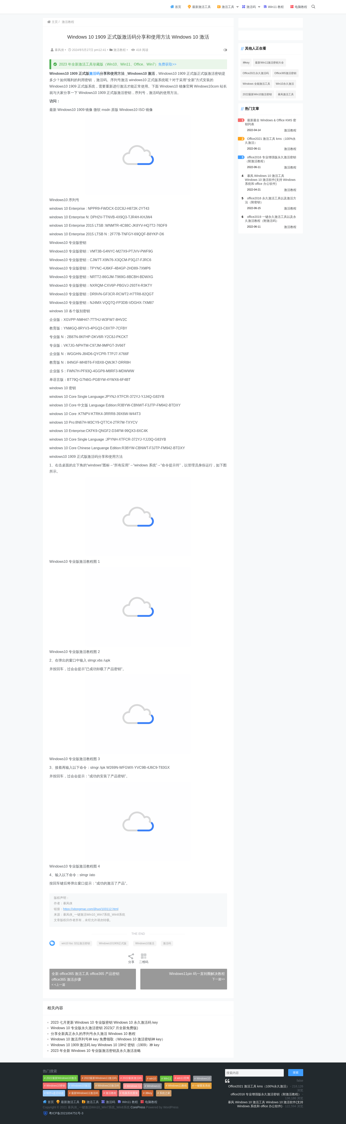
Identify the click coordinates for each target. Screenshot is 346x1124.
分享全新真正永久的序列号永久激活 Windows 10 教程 (93, 1034)
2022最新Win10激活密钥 (256, 94)
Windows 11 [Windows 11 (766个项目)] (134, 1086)
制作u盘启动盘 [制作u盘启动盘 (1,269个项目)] (55, 1093)
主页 (52, 22)
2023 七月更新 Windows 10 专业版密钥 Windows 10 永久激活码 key (104, 1022)
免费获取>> (167, 64)
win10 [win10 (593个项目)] (152, 1078)
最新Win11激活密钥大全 (268, 62)
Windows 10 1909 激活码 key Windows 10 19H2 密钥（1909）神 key (105, 1045)
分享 (130, 958)
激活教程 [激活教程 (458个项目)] (111, 1093)
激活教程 (68, 22)
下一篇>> (216, 979)
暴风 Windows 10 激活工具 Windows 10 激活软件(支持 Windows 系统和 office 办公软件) (269, 179)
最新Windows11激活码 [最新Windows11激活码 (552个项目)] (84, 1093)
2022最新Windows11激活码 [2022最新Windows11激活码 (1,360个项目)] (100, 1078)
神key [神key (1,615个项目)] (148, 1093)
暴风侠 (58, 50)
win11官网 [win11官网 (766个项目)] (183, 1078)
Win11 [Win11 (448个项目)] (167, 1078)
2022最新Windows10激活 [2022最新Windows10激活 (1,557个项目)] (61, 1078)
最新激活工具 (199, 7)
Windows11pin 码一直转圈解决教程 (195, 974)
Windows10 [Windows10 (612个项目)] (203, 1078)
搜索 (296, 1072)
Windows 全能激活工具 (255, 83)
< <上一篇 (59, 984)
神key (244, 62)
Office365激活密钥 (284, 73)
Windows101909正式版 (113, 943)
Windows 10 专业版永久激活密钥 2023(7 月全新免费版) (94, 1028)
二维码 (143, 958)
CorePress (138, 1107)
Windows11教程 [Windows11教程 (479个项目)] (177, 1085)
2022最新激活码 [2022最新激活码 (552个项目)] (132, 1078)
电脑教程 (298, 7)
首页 (175, 7)
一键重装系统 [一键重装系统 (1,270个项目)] (202, 1085)
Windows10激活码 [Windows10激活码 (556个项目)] (108, 1085)
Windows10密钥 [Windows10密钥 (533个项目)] (55, 1085)
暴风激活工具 (284, 94)
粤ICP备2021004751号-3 (66, 1113)
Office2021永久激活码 (254, 73)
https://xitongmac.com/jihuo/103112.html (91, 909)
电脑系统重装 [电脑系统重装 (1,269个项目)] (130, 1093)
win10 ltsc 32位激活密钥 (76, 943)
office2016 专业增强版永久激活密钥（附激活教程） (266, 1094)
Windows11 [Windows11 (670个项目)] (153, 1086)
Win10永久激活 (283, 83)
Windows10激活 (144, 943)
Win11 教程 (273, 7)
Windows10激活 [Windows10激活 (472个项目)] (80, 1085)
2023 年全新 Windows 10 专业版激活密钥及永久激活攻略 (96, 1051)
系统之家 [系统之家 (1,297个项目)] (165, 1093)
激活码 (249, 7)
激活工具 (225, 7)
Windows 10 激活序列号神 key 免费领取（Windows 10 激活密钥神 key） (108, 1039)
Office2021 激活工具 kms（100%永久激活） (258, 1086)
